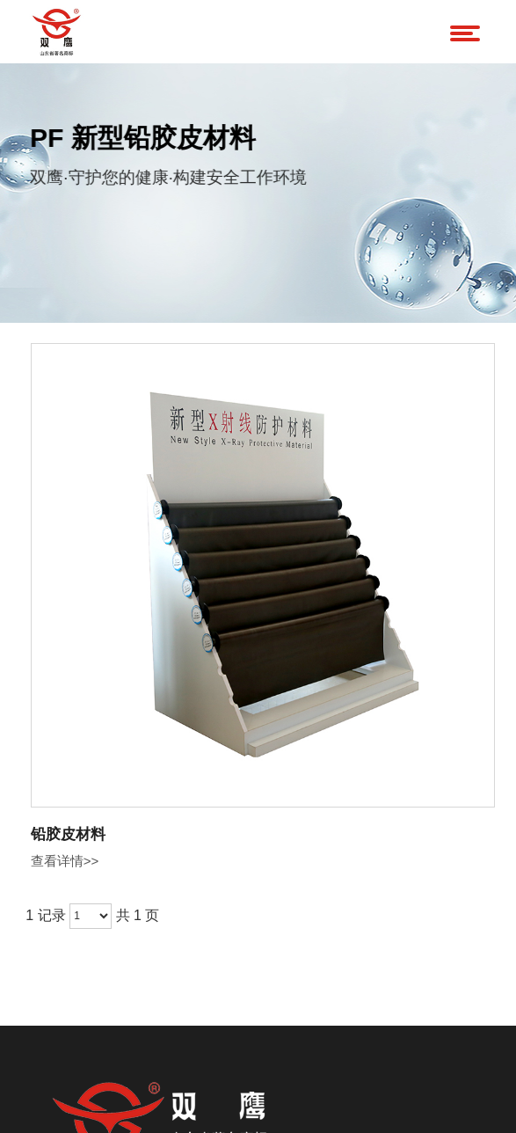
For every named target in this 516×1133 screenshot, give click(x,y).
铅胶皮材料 (68, 834)
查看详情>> (65, 860)
